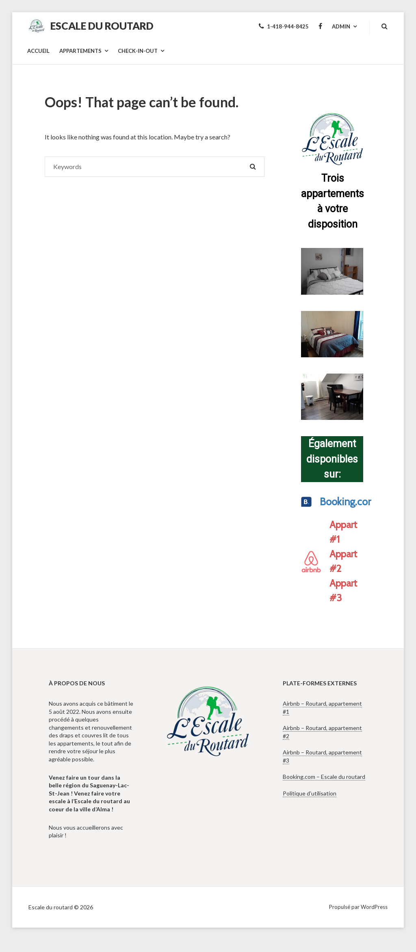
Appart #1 (343, 532)
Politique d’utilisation (309, 793)
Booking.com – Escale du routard (324, 776)
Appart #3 (343, 590)
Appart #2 (343, 561)
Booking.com (340, 502)
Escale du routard (102, 26)
